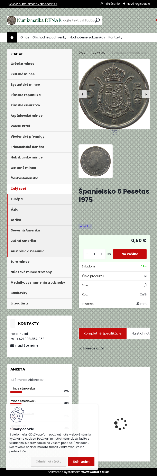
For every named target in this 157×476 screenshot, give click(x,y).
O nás (24, 37)
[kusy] (94, 254)
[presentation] (82, 94)
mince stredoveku (23, 401)
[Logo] (35, 20)
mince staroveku (22, 389)
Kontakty (115, 37)
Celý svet (99, 53)
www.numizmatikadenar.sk (33, 4)
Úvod (81, 53)
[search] (97, 20)
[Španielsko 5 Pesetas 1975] (114, 94)
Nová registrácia (138, 4)
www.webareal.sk (95, 472)
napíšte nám (26, 345)
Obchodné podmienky (49, 37)
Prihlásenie (112, 4)
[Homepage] (12, 37)
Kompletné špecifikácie (102, 333)
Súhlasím (81, 461)
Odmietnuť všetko (48, 462)
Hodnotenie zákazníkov (87, 37)
